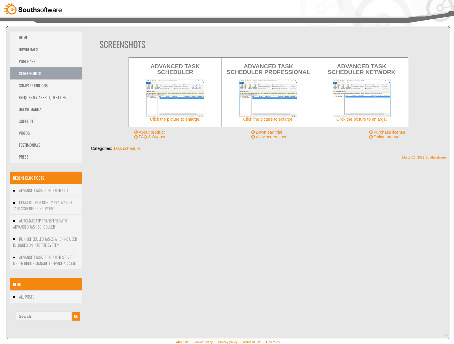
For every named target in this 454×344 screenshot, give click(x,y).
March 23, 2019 (413, 157)
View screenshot (271, 137)
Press (24, 157)
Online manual (387, 137)
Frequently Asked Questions (43, 97)
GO (76, 316)
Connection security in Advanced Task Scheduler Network (43, 205)
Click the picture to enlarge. (175, 117)
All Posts (26, 297)
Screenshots (30, 73)
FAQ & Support (153, 137)
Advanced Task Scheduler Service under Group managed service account (45, 260)
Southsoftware (436, 157)
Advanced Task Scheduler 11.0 (43, 190)
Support (26, 121)
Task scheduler (127, 148)
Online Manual (31, 109)
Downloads (28, 49)
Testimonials (30, 145)
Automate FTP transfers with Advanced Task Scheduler (40, 224)
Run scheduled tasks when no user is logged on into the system (45, 242)
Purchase (27, 61)
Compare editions (33, 85)
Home (23, 37)
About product (152, 132)
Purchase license (389, 132)
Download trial (269, 132)
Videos (24, 133)
